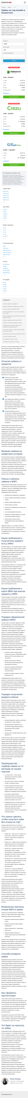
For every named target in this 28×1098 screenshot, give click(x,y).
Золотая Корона (7, 252)
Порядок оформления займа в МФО (12, 320)
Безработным (6, 272)
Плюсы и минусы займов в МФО (11, 309)
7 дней (4, 211)
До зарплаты (6, 264)
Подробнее (6, 93)
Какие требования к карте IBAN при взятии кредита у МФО (14, 316)
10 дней (5, 213)
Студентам (5, 268)
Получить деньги (14, 97)
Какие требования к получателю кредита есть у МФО (13, 312)
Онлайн (5, 266)
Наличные (5, 248)
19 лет (4, 230)
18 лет (4, 228)
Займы (9, 7)
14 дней (5, 216)
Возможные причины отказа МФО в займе (14, 333)
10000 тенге (6, 193)
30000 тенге (6, 197)
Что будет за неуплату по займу (11, 341)
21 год (4, 234)
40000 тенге (6, 199)
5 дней (4, 209)
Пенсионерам (6, 270)
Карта (4, 246)
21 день (5, 218)
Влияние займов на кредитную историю (13, 306)
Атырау (5, 291)
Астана (4, 288)
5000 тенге (5, 191)
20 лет (4, 232)
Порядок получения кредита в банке (12, 322)
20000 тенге (6, 195)
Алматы (5, 286)
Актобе (5, 284)
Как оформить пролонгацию (10, 339)
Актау (4, 282)
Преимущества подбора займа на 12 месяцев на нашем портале (12, 326)
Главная (3, 7)
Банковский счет (7, 250)
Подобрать (14, 60)
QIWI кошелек (6, 254)
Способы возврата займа (9, 336)
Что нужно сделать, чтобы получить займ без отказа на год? (13, 330)
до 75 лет (5, 236)
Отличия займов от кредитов (10, 303)
